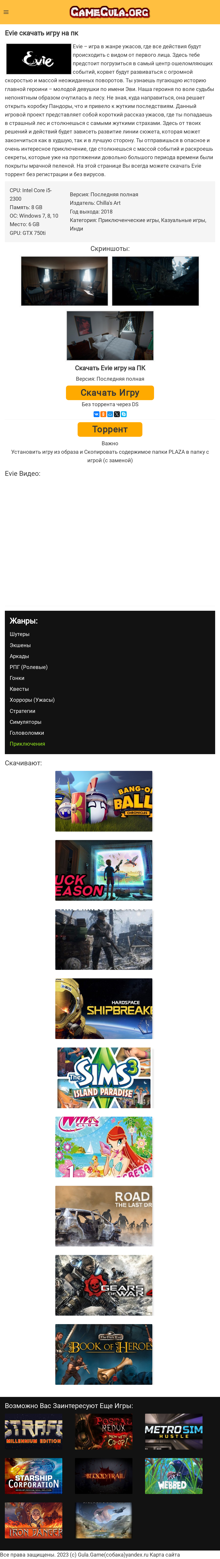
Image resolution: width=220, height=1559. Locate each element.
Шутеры (20, 634)
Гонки (17, 678)
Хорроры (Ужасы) (32, 700)
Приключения (27, 744)
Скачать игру (110, 393)
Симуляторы (25, 722)
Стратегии (22, 711)
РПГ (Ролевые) (29, 667)
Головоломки (27, 733)
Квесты (19, 689)
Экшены (20, 645)
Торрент (110, 429)
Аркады (19, 656)
